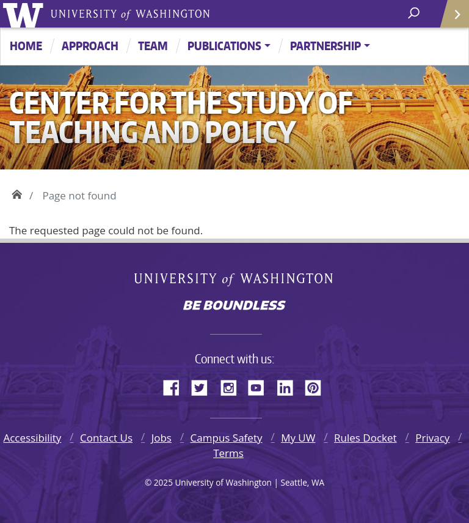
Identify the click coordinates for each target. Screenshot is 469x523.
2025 (163, 482)
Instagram (232, 386)
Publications (224, 45)
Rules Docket (365, 438)
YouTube (261, 386)
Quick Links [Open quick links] (450, 19)
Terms (228, 453)
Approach (90, 45)
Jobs (161, 438)
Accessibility (32, 438)
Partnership (325, 45)
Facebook (176, 386)
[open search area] (415, 13)
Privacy (432, 438)
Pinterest (317, 386)
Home (26, 45)
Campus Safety (227, 438)
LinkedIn (289, 386)
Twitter (204, 386)
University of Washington (25, 14)
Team (153, 45)
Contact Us (106, 438)
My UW (298, 438)
